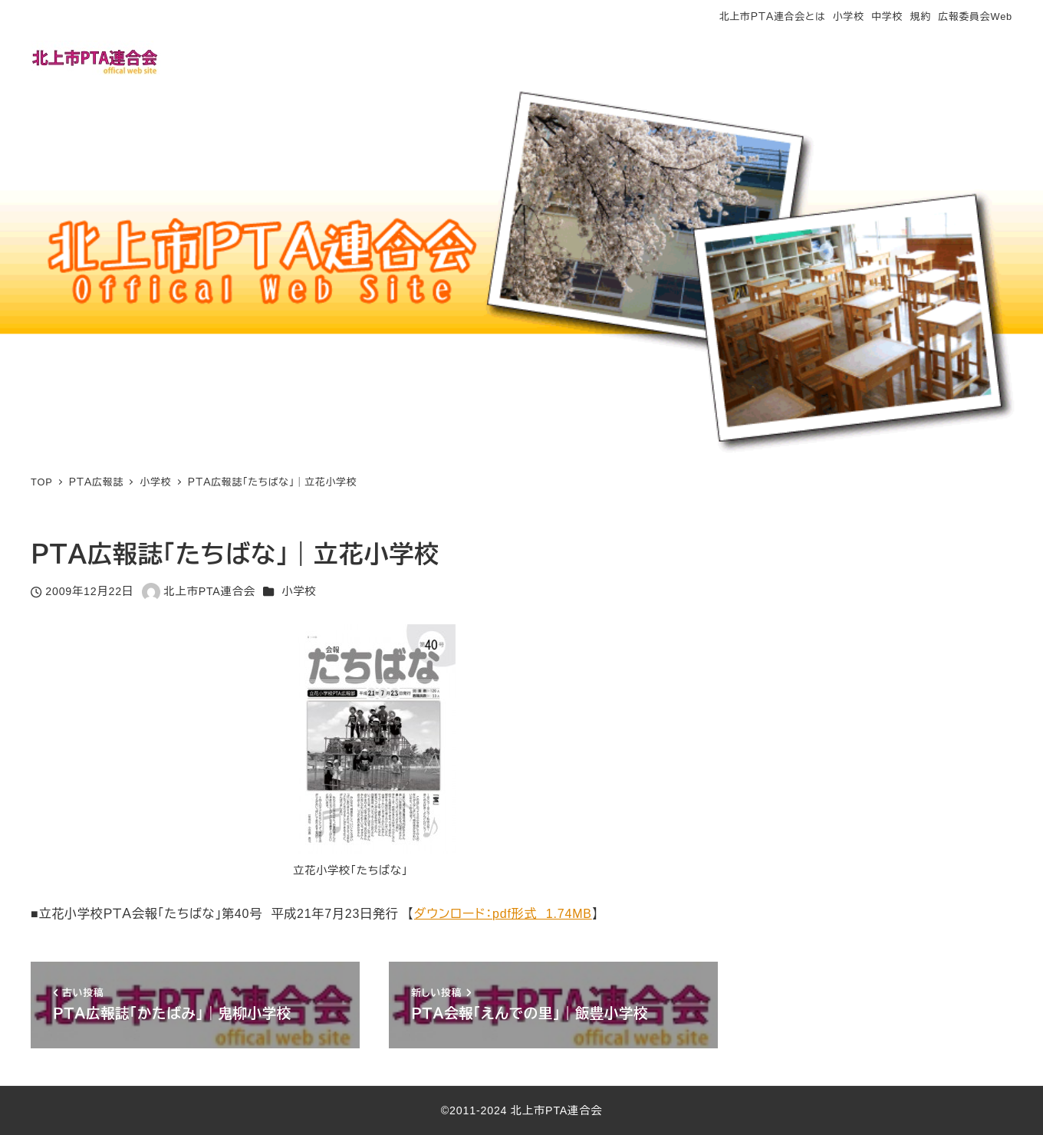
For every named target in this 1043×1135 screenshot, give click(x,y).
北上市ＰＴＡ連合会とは (772, 16)
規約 (920, 16)
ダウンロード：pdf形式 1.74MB (503, 913)
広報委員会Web (975, 16)
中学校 (887, 16)
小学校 (848, 16)
